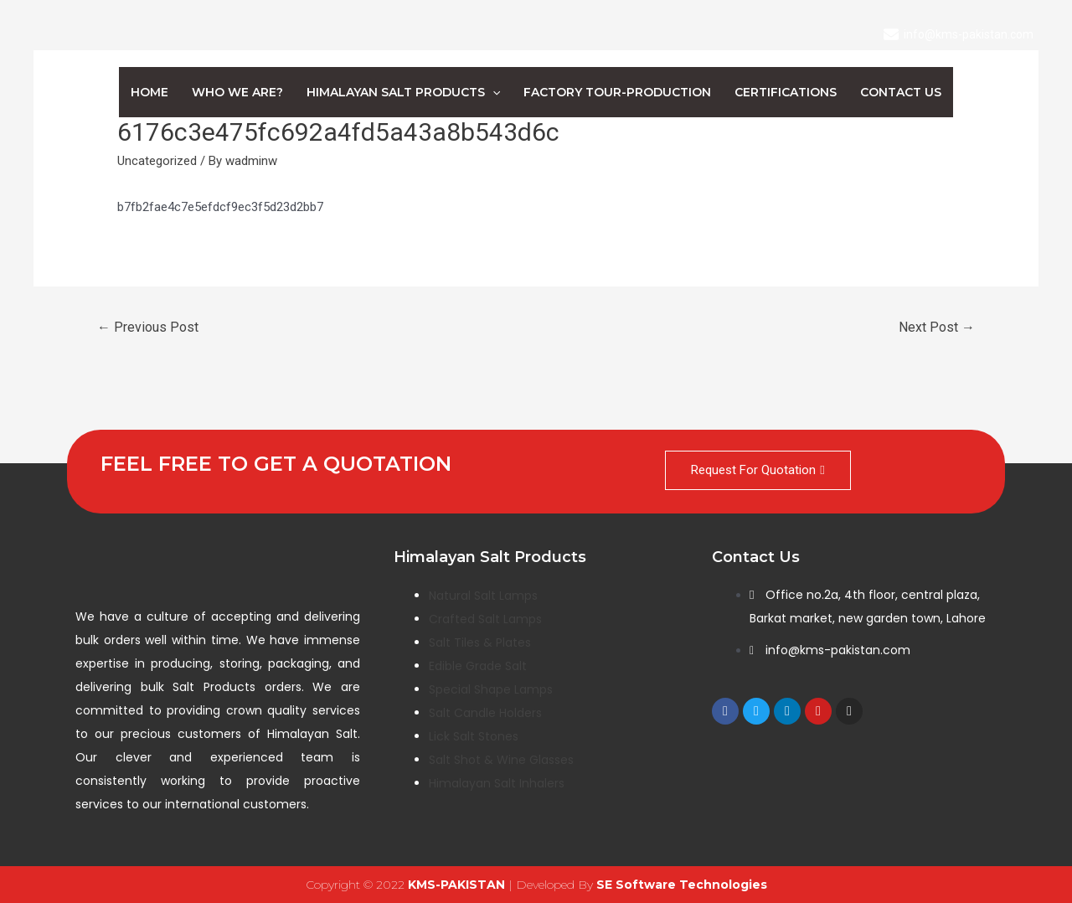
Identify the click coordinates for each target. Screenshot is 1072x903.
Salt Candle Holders (485, 712)
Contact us (900, 92)
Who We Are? (237, 92)
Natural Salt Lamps (483, 595)
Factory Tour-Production (617, 92)
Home (149, 92)
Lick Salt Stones (473, 736)
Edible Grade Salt (478, 666)
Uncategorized (157, 160)
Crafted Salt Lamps (485, 619)
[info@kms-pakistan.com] (958, 34)
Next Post (937, 327)
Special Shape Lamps (491, 689)
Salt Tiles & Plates (480, 642)
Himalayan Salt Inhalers (496, 783)
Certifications (785, 92)
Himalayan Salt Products (403, 92)
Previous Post (147, 327)
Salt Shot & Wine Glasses (501, 759)
